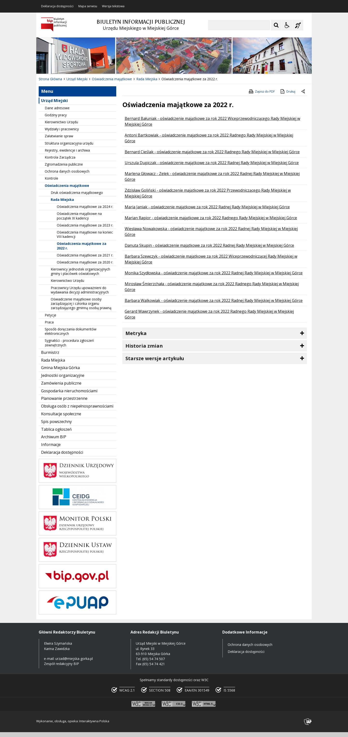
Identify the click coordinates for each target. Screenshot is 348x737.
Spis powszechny (56, 421)
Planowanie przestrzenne (64, 398)
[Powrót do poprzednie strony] (303, 92)
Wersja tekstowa (113, 6)
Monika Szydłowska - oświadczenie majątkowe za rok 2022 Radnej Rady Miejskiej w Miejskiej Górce (214, 273)
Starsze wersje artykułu (154, 358)
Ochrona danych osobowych (67, 171)
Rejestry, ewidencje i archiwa (67, 150)
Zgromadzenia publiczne (64, 164)
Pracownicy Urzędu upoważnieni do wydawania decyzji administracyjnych (80, 289)
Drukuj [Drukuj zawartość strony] (287, 91)
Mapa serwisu (87, 6)
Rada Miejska (62, 199)
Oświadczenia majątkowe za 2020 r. (85, 262)
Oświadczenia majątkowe (67, 185)
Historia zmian (144, 346)
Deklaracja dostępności (57, 6)
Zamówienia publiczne (61, 383)
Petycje (50, 315)
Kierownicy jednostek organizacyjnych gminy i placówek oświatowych (80, 271)
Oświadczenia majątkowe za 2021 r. (85, 255)
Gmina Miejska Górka (60, 367)
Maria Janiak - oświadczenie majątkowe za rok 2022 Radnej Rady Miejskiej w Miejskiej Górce (207, 207)
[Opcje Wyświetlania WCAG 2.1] (287, 25)
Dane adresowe (57, 108)
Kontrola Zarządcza (60, 157)
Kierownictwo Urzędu (61, 122)
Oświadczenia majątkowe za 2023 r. (85, 225)
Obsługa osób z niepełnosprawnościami (77, 406)
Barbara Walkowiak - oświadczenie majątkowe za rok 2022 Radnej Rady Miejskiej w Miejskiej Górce (214, 300)
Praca (49, 322)
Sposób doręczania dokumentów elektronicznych (70, 331)
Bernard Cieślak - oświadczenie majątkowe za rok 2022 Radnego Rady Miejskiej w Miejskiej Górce (212, 151)
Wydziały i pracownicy (62, 129)
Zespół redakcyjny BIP (61, 663)
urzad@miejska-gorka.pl (74, 658)
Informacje (51, 444)
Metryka (136, 333)
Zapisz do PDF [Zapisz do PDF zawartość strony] (261, 91)
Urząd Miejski (54, 100)
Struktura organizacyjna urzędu (69, 143)
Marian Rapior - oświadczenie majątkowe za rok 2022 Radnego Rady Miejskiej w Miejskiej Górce (211, 217)
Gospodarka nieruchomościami (69, 391)
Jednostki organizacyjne (62, 375)
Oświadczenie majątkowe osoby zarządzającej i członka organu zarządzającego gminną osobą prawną (81, 303)
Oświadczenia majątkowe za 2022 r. (81, 245)
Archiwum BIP (53, 436)
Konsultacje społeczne (61, 413)
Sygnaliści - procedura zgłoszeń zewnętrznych (69, 342)
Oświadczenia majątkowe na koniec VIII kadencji (85, 234)
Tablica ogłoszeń (56, 429)
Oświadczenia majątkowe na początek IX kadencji (79, 215)
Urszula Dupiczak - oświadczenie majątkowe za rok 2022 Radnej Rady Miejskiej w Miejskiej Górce (212, 162)
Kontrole (51, 178)
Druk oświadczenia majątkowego (77, 192)
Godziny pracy (56, 115)
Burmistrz (50, 352)
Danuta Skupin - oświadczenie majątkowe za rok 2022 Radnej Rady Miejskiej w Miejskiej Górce (209, 245)
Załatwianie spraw (59, 136)
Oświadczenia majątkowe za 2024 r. (85, 206)
